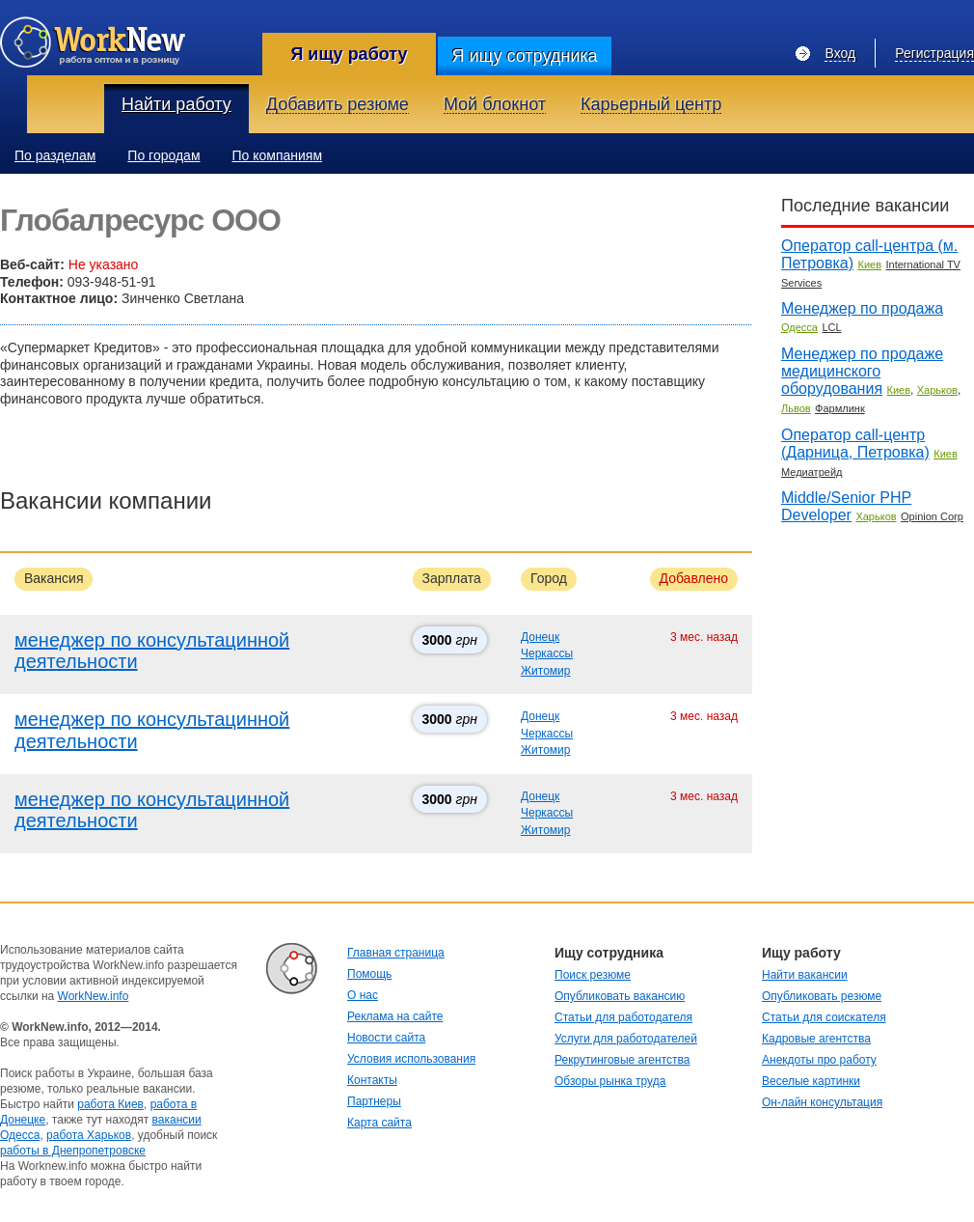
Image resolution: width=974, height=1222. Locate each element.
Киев (870, 264)
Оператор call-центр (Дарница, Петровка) (855, 443)
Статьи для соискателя (824, 1017)
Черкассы (547, 653)
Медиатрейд (811, 472)
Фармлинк (840, 408)
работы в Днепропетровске (73, 1150)
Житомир (545, 671)
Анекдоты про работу (819, 1060)
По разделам (54, 155)
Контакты (372, 1080)
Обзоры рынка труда (610, 1081)
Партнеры (374, 1101)
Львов (796, 408)
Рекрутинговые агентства (622, 1060)
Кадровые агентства (816, 1038)
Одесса (799, 327)
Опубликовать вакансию (620, 996)
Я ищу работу (348, 54)
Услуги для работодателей (626, 1038)
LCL (831, 327)
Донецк (540, 637)
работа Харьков (88, 1135)
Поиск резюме (593, 975)
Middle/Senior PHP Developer (846, 506)
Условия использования (411, 1059)
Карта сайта (379, 1122)
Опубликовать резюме (821, 996)
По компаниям (277, 155)
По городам (163, 155)
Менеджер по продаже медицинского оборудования (862, 371)
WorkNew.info (93, 996)
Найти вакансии (805, 975)
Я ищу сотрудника (524, 56)
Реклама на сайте (395, 1016)
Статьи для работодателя (623, 1017)
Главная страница (396, 952)
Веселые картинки (811, 1081)
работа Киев (110, 1104)
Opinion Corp (932, 516)
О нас (362, 995)
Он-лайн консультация (822, 1102)
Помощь (369, 974)
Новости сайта (386, 1037)
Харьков (937, 390)
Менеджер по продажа (862, 308)
